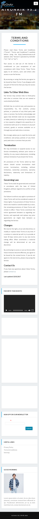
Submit (29, 428)
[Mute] (29, 310)
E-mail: (7, 420)
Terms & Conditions (10, 450)
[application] (19, 303)
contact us (12, 272)
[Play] (6, 310)
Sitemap (7, 453)
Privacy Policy (8, 447)
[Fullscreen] (33, 310)
